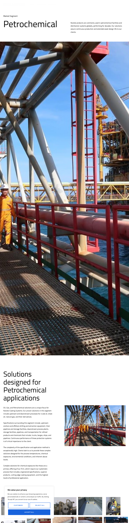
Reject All (40, 505)
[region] (29, 502)
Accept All (29, 512)
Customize (18, 505)
